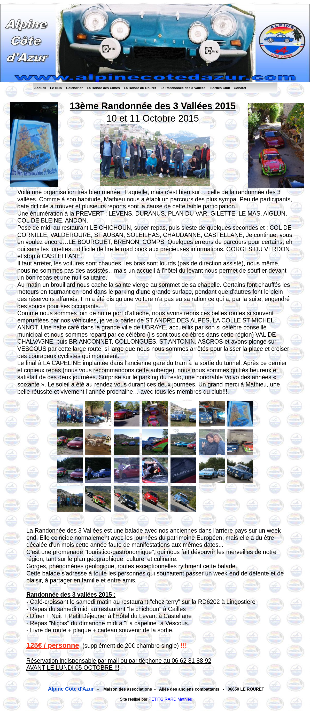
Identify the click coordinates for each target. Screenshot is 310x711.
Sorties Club (220, 88)
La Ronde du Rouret (140, 88)
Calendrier (74, 88)
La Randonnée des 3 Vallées (182, 88)
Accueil (40, 88)
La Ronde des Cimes (103, 88)
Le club (56, 88)
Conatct (240, 88)
